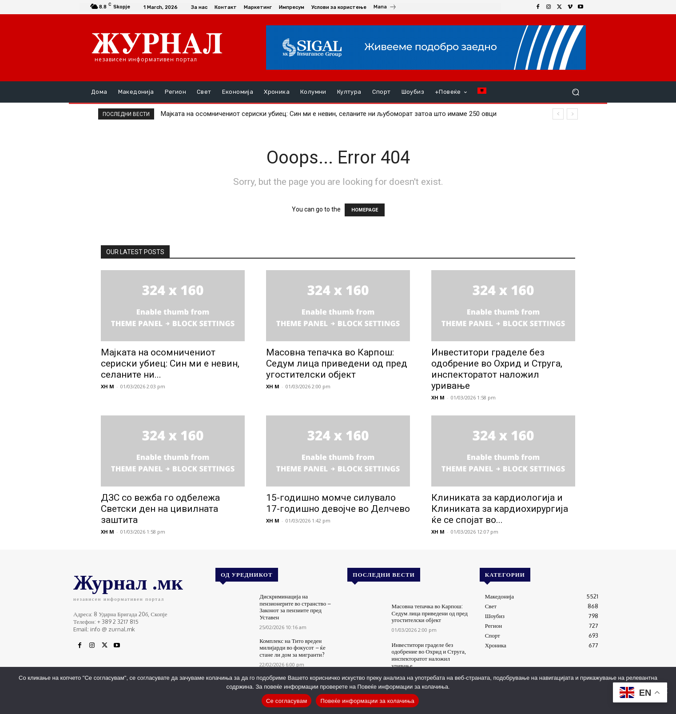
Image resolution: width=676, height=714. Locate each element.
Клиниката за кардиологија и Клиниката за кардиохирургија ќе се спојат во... (499, 508)
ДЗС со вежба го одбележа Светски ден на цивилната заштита (160, 508)
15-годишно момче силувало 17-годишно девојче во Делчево (338, 503)
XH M (107, 386)
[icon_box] (385, 8)
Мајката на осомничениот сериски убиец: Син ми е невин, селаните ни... (170, 363)
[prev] (558, 114)
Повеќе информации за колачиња (367, 701)
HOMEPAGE (364, 210)
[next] (572, 114)
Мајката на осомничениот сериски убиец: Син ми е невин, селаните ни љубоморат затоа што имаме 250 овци (329, 114)
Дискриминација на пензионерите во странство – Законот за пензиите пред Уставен (294, 607)
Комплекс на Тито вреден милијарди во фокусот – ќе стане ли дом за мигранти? (292, 647)
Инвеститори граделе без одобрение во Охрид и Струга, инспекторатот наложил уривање (496, 369)
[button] (575, 92)
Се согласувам (286, 701)
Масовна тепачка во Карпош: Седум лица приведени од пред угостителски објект (336, 363)
